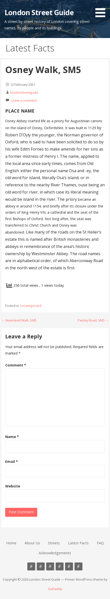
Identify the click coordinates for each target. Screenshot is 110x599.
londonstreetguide (24, 92)
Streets (54, 543)
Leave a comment (24, 100)
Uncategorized (30, 306)
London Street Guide (39, 12)
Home (11, 543)
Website (12, 486)
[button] (102, 9)
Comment (15, 365)
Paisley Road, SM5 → (93, 320)
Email (11, 461)
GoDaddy (55, 589)
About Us (32, 543)
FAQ (100, 543)
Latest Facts (78, 543)
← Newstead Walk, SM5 (19, 320)
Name (12, 436)
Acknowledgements (55, 553)
